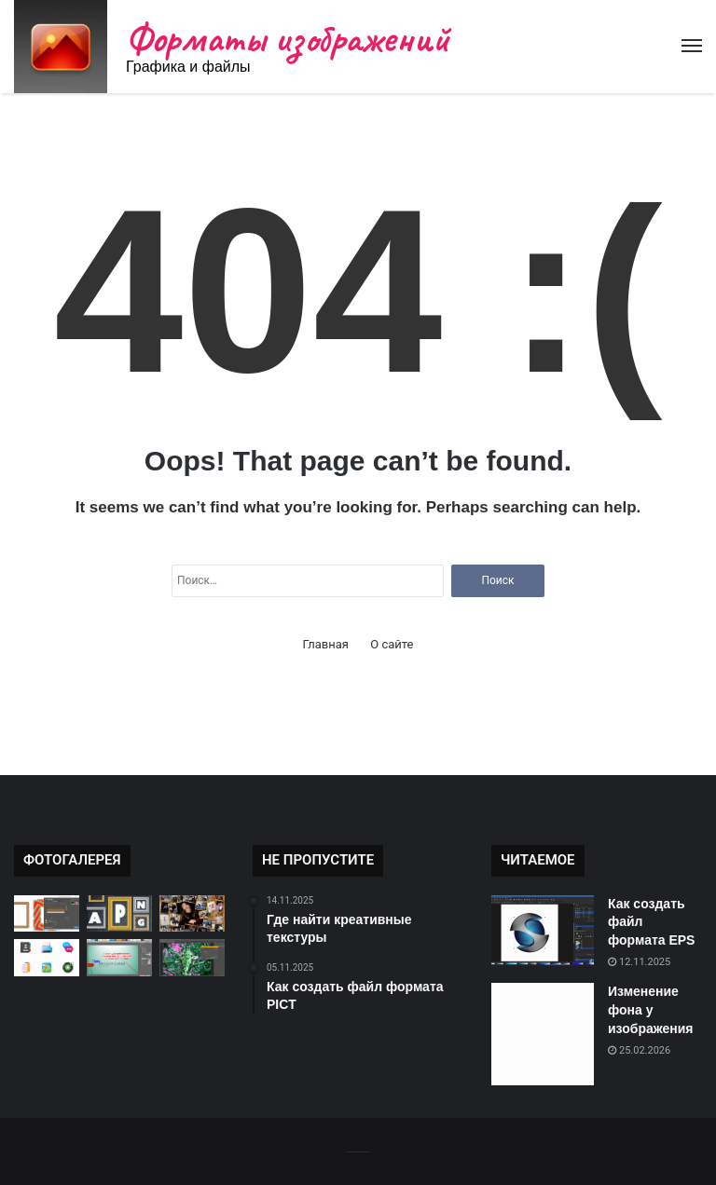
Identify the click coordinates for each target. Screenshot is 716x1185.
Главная (326, 644)
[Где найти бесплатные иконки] (46, 957)
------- (357, 1151)
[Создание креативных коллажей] (192, 913)
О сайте (391, 644)
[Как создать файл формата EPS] (542, 930)
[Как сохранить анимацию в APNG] (119, 913)
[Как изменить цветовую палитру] (192, 957)
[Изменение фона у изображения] (542, 1034)
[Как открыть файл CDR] (46, 913)
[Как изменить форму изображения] (119, 957)
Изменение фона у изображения (651, 1009)
